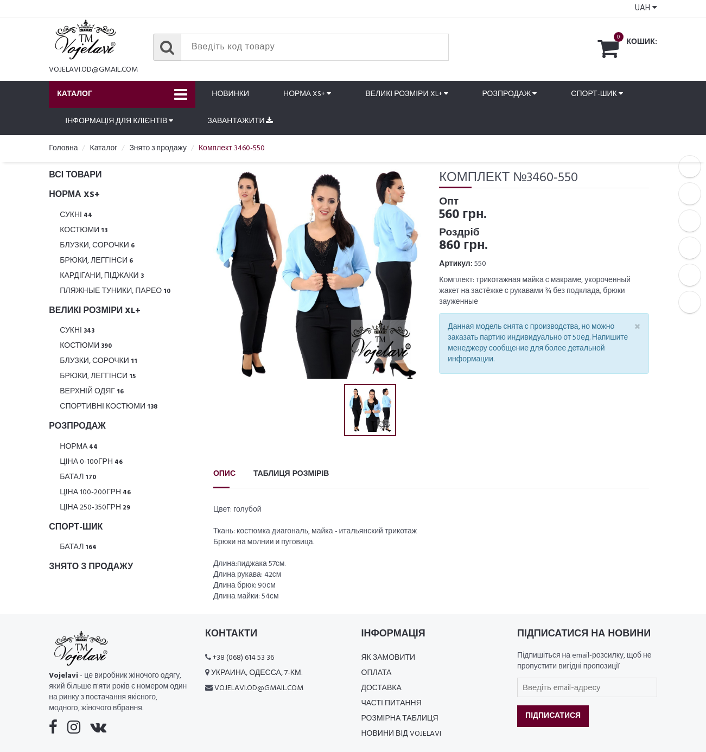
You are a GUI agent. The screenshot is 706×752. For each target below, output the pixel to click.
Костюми (83, 230)
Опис (224, 474)
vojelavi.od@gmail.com (93, 69)
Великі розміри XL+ (406, 94)
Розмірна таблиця (399, 718)
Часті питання (391, 703)
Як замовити (388, 658)
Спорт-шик (596, 94)
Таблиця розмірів (291, 474)
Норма (79, 447)
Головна (63, 148)
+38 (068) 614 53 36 (243, 658)
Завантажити (240, 121)
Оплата (376, 673)
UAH (646, 8)
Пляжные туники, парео (115, 291)
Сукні (76, 215)
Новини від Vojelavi (401, 734)
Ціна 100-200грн (95, 492)
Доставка (381, 688)
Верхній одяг (92, 391)
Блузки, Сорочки (97, 245)
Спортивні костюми (108, 406)
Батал (78, 477)
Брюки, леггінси (96, 260)
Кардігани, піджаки (101, 276)
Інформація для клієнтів (119, 121)
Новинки (230, 94)
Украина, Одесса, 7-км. (256, 673)
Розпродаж (509, 94)
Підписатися (553, 716)
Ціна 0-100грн (91, 462)
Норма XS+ (307, 94)
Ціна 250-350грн (95, 507)
